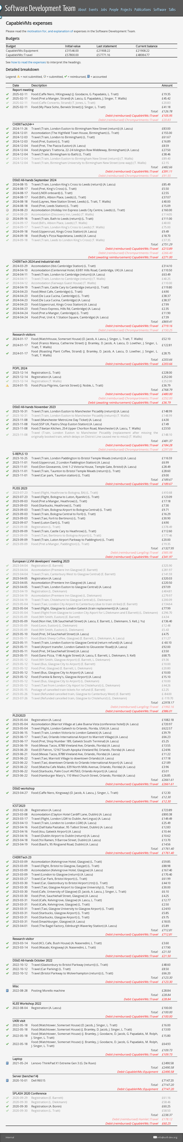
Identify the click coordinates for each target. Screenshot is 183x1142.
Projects (126, 10)
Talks (172, 10)
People (114, 10)
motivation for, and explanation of (50, 31)
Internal (10, 1137)
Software (160, 10)
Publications (143, 10)
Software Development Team (40, 9)
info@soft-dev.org (167, 1137)
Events (93, 10)
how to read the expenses (28, 62)
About (82, 10)
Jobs (104, 10)
